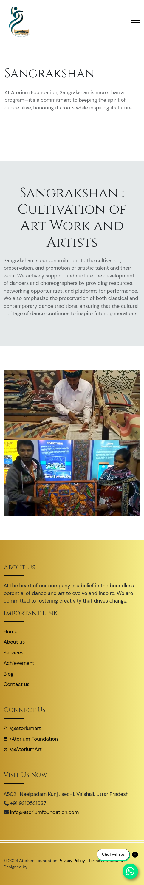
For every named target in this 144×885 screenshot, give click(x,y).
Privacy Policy (72, 860)
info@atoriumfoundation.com (44, 812)
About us (14, 642)
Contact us (17, 684)
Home (10, 631)
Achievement (19, 663)
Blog (8, 674)
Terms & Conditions (107, 860)
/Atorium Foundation (31, 739)
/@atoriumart (22, 728)
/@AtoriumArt (23, 749)
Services (14, 652)
